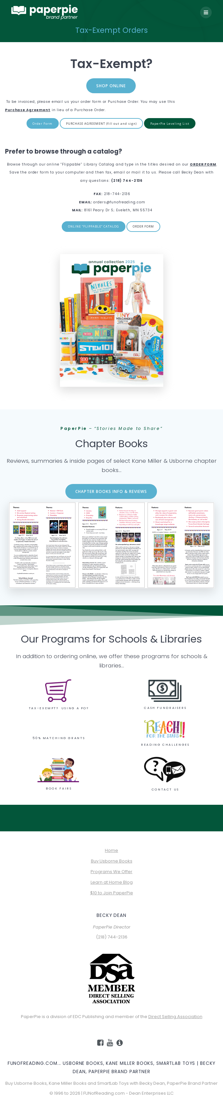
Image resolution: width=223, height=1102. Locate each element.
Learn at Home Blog (112, 882)
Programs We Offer (111, 871)
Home (111, 850)
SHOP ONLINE (111, 85)
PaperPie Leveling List (169, 123)
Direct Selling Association (175, 1016)
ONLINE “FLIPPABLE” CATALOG (93, 226)
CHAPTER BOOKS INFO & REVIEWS (111, 491)
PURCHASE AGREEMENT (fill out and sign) (101, 123)
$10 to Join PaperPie (111, 893)
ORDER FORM (143, 226)
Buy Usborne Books (111, 861)
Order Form (42, 123)
